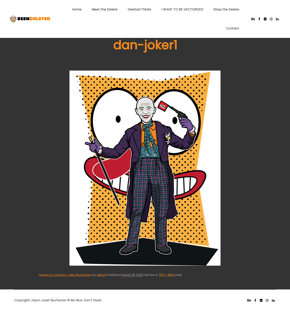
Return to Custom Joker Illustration (65, 275)
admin (101, 275)
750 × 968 (165, 275)
